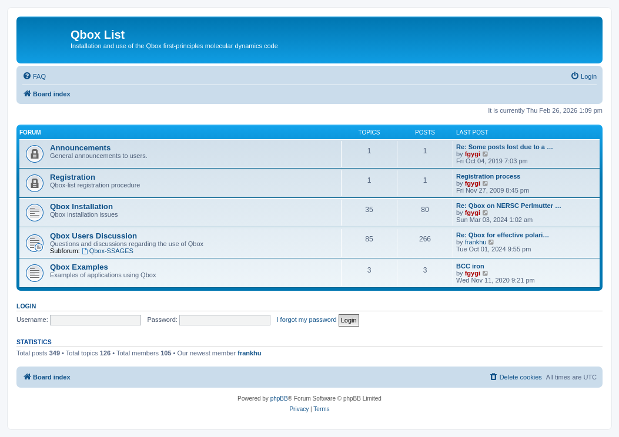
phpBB (279, 398)
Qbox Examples (79, 267)
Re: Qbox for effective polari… (502, 234)
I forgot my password (307, 319)
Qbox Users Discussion (93, 235)
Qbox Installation (81, 206)
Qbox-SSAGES (107, 250)
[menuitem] (34, 76)
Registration (72, 177)
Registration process (488, 176)
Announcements (80, 147)
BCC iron (470, 266)
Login (26, 306)
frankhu (476, 242)
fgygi (472, 153)
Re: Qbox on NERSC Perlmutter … (508, 205)
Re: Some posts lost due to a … (504, 146)
